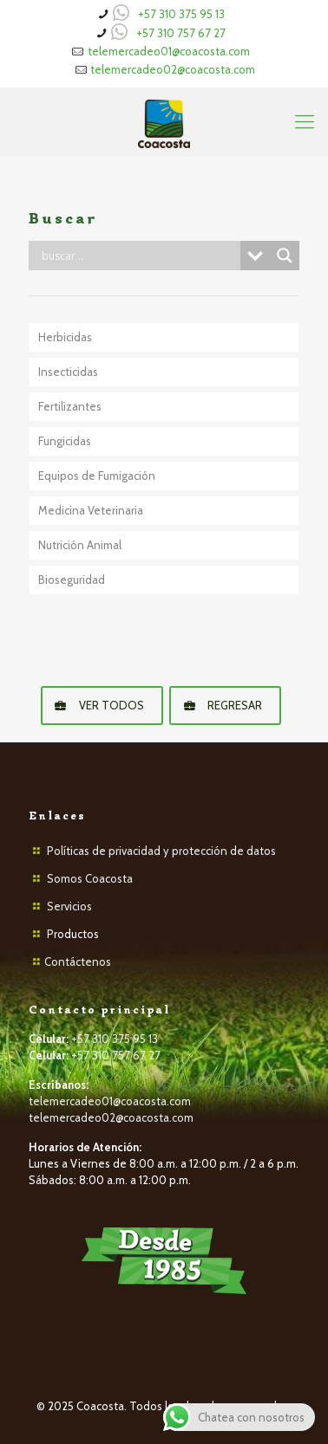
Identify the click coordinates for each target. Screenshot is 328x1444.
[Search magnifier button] (284, 255)
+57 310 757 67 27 (181, 33)
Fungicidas (64, 441)
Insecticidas (68, 372)
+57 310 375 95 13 (181, 14)
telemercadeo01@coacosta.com (169, 51)
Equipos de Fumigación (96, 475)
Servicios (69, 906)
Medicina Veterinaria (90, 510)
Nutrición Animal (79, 545)
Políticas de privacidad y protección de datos (161, 851)
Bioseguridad (71, 579)
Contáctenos (77, 961)
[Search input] (139, 255)
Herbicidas (65, 337)
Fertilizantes (70, 406)
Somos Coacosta (90, 878)
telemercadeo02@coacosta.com (172, 69)
